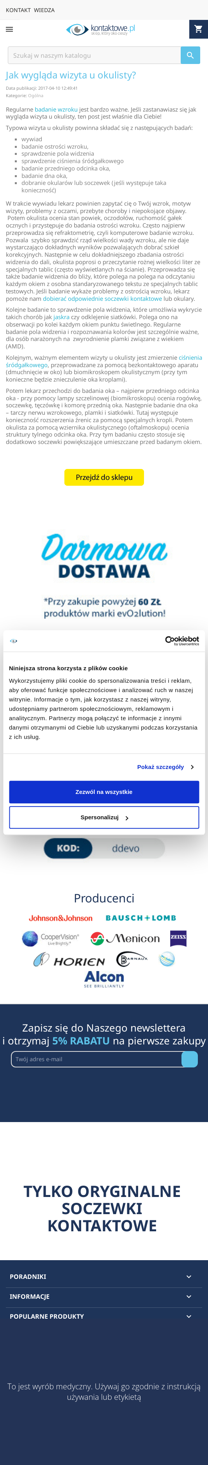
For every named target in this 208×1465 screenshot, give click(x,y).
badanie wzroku (56, 109)
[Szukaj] (104, 55)
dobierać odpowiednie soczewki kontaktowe (102, 298)
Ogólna (35, 95)
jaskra (61, 317)
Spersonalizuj (104, 817)
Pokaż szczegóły (160, 767)
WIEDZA (44, 10)
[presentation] (70, 1086)
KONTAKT (18, 10)
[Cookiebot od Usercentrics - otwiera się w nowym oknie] (165, 641)
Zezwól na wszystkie (104, 791)
